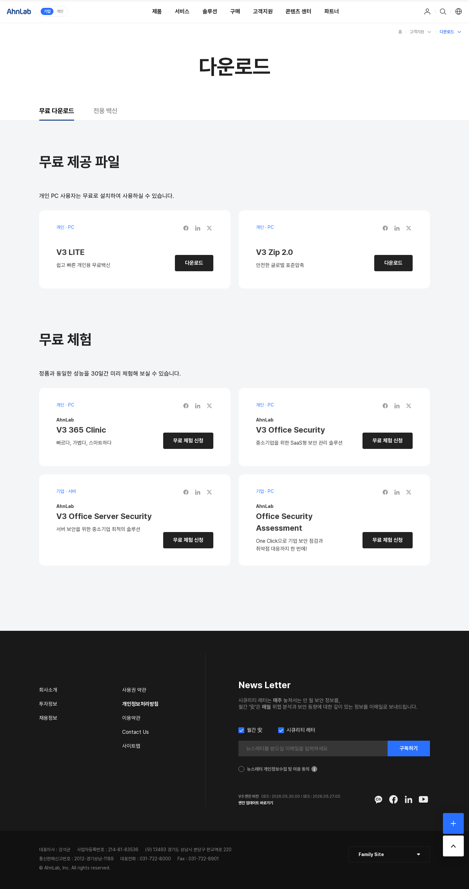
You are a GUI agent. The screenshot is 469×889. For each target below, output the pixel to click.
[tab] (56, 111)
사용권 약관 (134, 690)
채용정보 (48, 718)
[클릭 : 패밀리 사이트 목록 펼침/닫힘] (389, 854)
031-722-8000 (155, 858)
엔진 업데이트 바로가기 (255, 803)
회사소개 (48, 690)
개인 (60, 11)
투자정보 (48, 704)
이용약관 (131, 718)
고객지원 (417, 31)
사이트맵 (131, 746)
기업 (47, 11)
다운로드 (447, 31)
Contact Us (135, 732)
